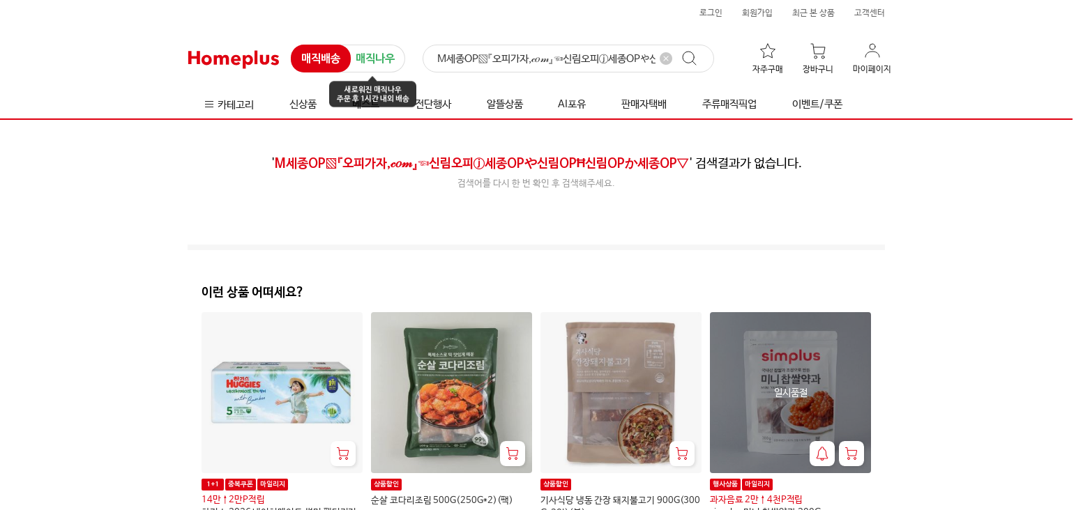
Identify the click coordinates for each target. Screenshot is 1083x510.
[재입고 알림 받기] (822, 453)
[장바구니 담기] (343, 453)
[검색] (568, 59)
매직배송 (320, 59)
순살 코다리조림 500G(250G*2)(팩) (442, 500)
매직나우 (375, 59)
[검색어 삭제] (666, 58)
